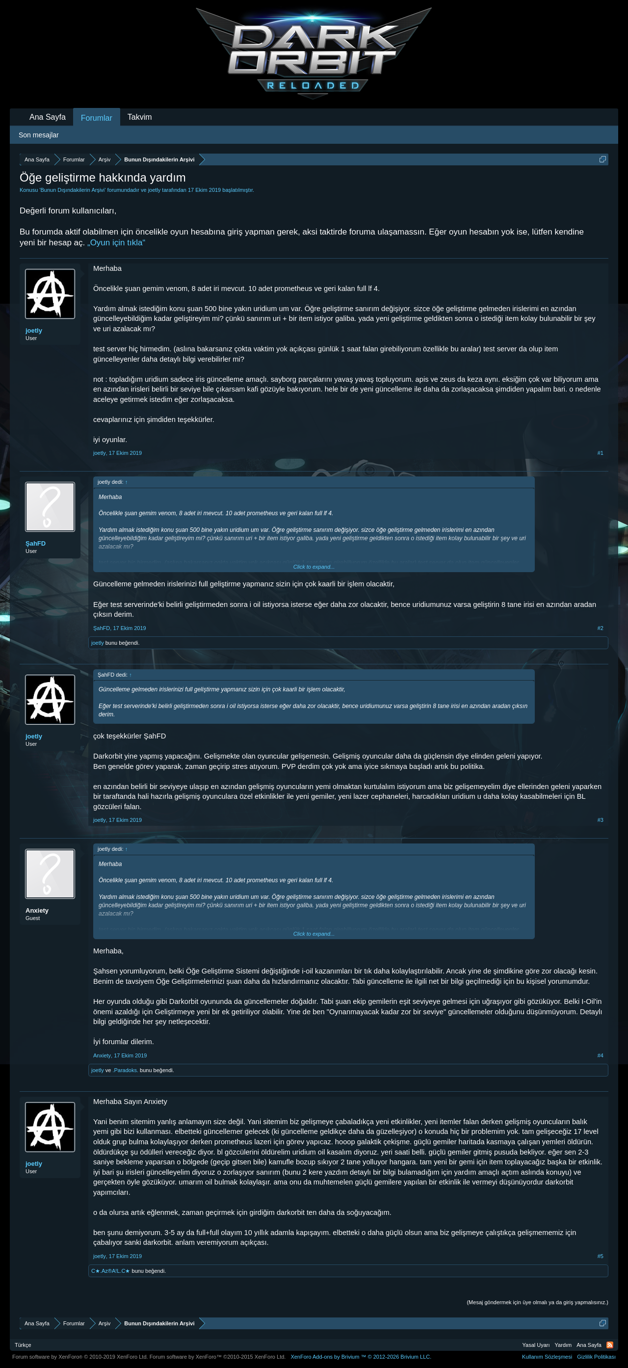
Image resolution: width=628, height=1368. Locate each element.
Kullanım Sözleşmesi (547, 1357)
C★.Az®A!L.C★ (110, 1271)
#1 (600, 453)
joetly (154, 190)
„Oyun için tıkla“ (116, 242)
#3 (600, 820)
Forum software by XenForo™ (218, 1357)
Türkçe (23, 1345)
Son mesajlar (39, 135)
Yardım (563, 1345)
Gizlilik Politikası (596, 1357)
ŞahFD (36, 543)
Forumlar (96, 118)
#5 (600, 1256)
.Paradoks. (125, 1070)
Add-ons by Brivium (360, 1357)
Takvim (140, 117)
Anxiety (37, 910)
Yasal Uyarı (536, 1345)
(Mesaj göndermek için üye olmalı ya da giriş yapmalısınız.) (537, 1302)
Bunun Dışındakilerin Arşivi (72, 190)
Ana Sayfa (47, 117)
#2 (600, 628)
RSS (609, 1345)
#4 (600, 1055)
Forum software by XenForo (80, 1357)
